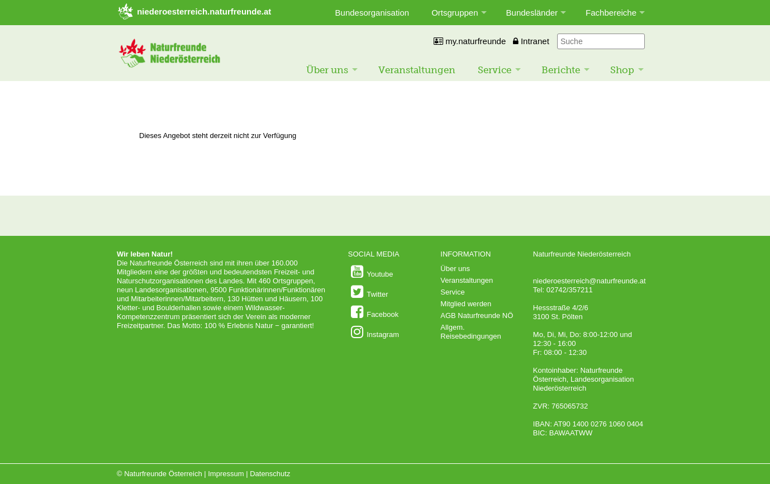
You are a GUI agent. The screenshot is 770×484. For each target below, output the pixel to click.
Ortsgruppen (454, 12)
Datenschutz (270, 473)
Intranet (531, 41)
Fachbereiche (611, 12)
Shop (622, 69)
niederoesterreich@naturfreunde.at (589, 281)
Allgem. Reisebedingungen (470, 331)
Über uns (327, 69)
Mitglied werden (465, 304)
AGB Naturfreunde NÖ (476, 315)
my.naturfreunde (470, 41)
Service (494, 69)
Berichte (560, 69)
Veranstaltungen (416, 69)
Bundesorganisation (372, 12)
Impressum (226, 473)
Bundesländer (532, 12)
